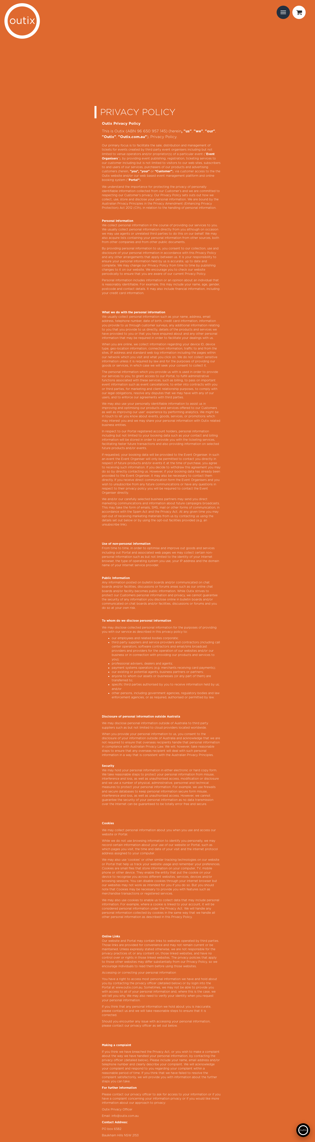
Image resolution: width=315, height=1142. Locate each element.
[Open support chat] (303, 1130)
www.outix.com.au (129, 987)
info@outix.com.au (125, 1115)
